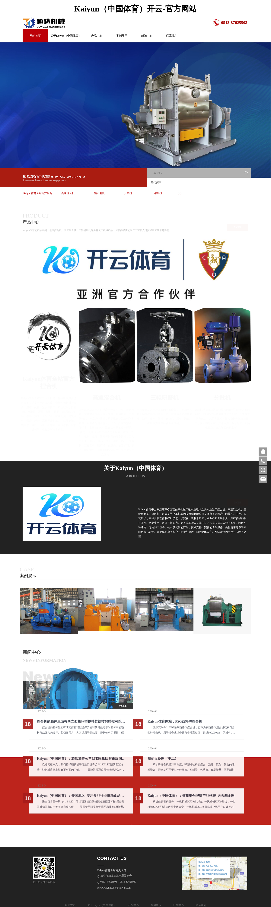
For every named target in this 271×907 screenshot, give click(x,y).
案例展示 (121, 35)
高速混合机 (68, 193)
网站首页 (35, 35)
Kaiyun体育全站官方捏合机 (37, 196)
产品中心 (96, 35)
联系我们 (171, 35)
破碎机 (158, 193)
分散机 (128, 193)
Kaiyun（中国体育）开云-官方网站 (135, 9)
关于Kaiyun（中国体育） (65, 35)
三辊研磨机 (98, 193)
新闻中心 (146, 35)
